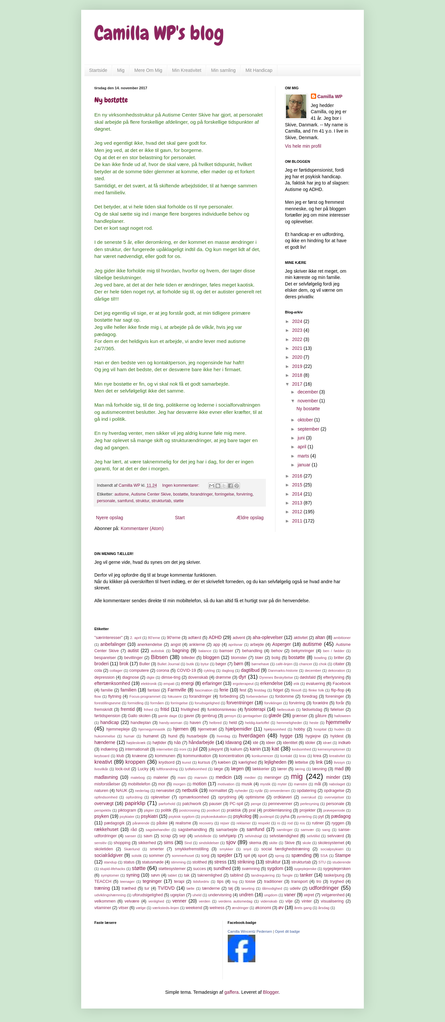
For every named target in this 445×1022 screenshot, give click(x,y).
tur (147, 888)
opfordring (134, 797)
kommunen (165, 756)
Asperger (281, 644)
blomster (239, 657)
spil (247, 855)
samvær (307, 830)
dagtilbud (250, 670)
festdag (260, 690)
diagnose (130, 677)
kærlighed (247, 762)
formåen (157, 703)
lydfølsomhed (196, 769)
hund (172, 736)
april (302, 446)
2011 (298, 520)
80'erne (154, 638)
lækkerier (260, 769)
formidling (136, 703)
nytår (259, 791)
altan (320, 637)
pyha (284, 816)
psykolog (242, 816)
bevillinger (133, 657)
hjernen (181, 729)
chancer (305, 664)
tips (220, 881)
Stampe (343, 855)
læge (218, 769)
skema (255, 843)
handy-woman (170, 723)
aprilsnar (235, 645)
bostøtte (180, 494)
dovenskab (198, 677)
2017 (298, 384)
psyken (101, 816)
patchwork (191, 803)
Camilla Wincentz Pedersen (250, 931)
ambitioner (342, 638)
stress (220, 861)
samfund (125, 501)
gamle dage (167, 716)
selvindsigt (253, 836)
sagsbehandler (158, 830)
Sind (188, 843)
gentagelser (252, 716)
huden (339, 729)
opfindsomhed (105, 797)
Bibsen (159, 657)
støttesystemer (172, 868)
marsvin (200, 777)
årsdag (323, 908)
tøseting (247, 888)
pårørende (141, 823)
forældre (320, 703)
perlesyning (309, 804)
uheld (197, 895)
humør (129, 736)
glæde (275, 715)
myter (282, 784)
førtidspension (107, 715)
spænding (302, 855)
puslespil (267, 817)
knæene (139, 756)
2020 (298, 357)
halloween (342, 716)
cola (98, 670)
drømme (223, 677)
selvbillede (202, 836)
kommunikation (197, 756)
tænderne (211, 888)
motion (199, 783)
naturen (101, 790)
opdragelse (334, 790)
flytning (114, 696)
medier (250, 777)
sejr (182, 836)
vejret (309, 895)
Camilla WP (329, 96)
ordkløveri (283, 797)
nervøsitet (165, 790)
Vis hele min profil (303, 146)
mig (297, 776)
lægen (237, 768)
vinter (307, 901)
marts (303, 455)
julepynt (215, 749)
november (308, 400)
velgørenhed (332, 895)
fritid (164, 709)
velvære (132, 901)
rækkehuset (106, 829)
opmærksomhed (194, 797)
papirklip (135, 803)
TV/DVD (166, 888)
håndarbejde (201, 742)
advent (239, 637)
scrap (166, 836)
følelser (337, 709)
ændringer (240, 908)
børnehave (260, 664)
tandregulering (263, 875)
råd (134, 829)
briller (339, 657)
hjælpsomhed (275, 729)
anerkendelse (149, 644)
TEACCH (102, 881)
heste (314, 723)
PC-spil (236, 803)
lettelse (301, 762)
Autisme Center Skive (151, 494)
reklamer (244, 823)
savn (148, 836)
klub (120, 756)
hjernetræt (207, 729)
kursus (204, 762)
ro (278, 823)
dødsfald (308, 677)
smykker (226, 849)
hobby (299, 729)
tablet (172, 875)
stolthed (199, 862)
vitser (124, 907)
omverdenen (279, 791)
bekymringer (303, 651)
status (129, 862)
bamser (226, 651)
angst (176, 644)
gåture (321, 715)
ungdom (270, 895)
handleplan (140, 722)
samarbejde (227, 829)
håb (177, 742)
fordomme (284, 696)
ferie (224, 689)
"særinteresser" (108, 637)
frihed (148, 710)
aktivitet (300, 637)
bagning (180, 650)
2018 (298, 375)
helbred (215, 723)
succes (199, 868)
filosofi (296, 690)
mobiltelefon (139, 784)
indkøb (344, 742)
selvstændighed (283, 836)
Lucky (143, 769)
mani (182, 777)
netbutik (190, 790)
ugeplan (177, 895)
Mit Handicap (259, 70)
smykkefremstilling (192, 849)
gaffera (231, 992)
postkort (213, 810)
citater (338, 664)
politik (166, 810)
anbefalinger (113, 644)
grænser (300, 715)
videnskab (269, 901)
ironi (182, 749)
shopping (122, 843)
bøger (221, 664)
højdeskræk (136, 743)
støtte (178, 501)
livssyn (339, 762)
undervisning (219, 895)
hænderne (104, 742)
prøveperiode (334, 810)
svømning (251, 868)
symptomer (110, 875)
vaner (289, 894)
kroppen (136, 762)
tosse (250, 881)
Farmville (177, 689)
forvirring (244, 494)
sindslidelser (209, 843)
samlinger (285, 830)
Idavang (233, 742)
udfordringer (324, 888)
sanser (130, 836)
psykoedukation (214, 817)
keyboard (101, 756)
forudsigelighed (207, 703)
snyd (247, 849)
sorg (205, 855)
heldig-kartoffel (257, 723)
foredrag (309, 696)
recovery (206, 823)
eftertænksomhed (112, 683)
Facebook (342, 683)
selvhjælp (227, 836)
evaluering (315, 683)
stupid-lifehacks (112, 869)
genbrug (209, 715)
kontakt (286, 756)
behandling (252, 651)
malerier (161, 777)
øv (281, 907)
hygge (286, 735)
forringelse (224, 494)
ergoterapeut (243, 684)
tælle (190, 888)
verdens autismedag (235, 901)
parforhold (167, 804)
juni (301, 437)
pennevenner (280, 803)
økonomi (263, 907)
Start (180, 517)
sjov (231, 842)
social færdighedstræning (285, 849)
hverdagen (252, 736)
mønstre (300, 784)
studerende (341, 862)
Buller (144, 664)
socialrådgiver (108, 855)
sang (326, 830)
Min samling (223, 70)
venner (179, 901)
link (319, 762)
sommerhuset (183, 856)
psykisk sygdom (182, 817)
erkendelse (271, 683)
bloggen (211, 657)
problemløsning (277, 810)
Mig (121, 70)
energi (187, 683)
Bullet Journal (168, 664)
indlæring (109, 749)
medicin (224, 777)
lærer (282, 769)
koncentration (231, 756)
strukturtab (161, 501)
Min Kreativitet (186, 70)
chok (323, 664)
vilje (289, 901)
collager (115, 670)
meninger (273, 777)
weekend (194, 907)
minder (333, 777)
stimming (178, 862)
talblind (236, 875)
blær (259, 657)
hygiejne (313, 736)
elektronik (149, 684)
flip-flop (337, 690)
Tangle (287, 875)
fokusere (175, 696)
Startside (98, 70)
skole (306, 843)
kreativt (103, 762)
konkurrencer (262, 756)
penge (256, 804)
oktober (305, 419)
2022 (298, 339)
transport (299, 881)
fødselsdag (312, 709)
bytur (205, 664)
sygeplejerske (305, 869)
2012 (298, 511)
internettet (164, 749)
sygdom (275, 868)
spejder (224, 855)
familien (128, 689)
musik (247, 784)
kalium (236, 749)
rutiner (318, 823)
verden (204, 901)
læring (300, 769)
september (308, 429)
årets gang (303, 908)
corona (162, 670)
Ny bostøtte (111, 100)
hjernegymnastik (151, 729)
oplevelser (160, 797)
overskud (308, 797)
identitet (290, 742)
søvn (155, 875)
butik (190, 664)
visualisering (332, 901)
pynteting (304, 817)
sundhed (222, 868)
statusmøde (153, 862)
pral (252, 810)
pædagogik (114, 823)
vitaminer (102, 907)
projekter (307, 810)
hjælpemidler (238, 729)
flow (97, 696)
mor (161, 784)
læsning (319, 769)
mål (317, 784)
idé (255, 742)
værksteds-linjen (165, 908)
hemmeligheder (289, 723)
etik (296, 684)
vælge (141, 908)
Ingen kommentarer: (181, 485)
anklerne (197, 644)
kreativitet (337, 756)
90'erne (173, 637)
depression (104, 677)
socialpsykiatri (331, 849)
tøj (230, 888)
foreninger (334, 696)
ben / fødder (333, 651)
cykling (209, 670)
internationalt (137, 749)
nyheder (241, 791)
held (233, 722)
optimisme (255, 797)
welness (217, 907)
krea (317, 756)
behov (276, 651)
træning (102, 888)
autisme (121, 494)
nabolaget (337, 784)
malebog (138, 777)
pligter (149, 810)
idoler (310, 742)
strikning (245, 861)
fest (243, 690)
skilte (273, 843)
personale (106, 501)
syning (132, 875)
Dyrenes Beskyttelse (276, 677)
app (216, 644)
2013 (298, 502)
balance (205, 651)
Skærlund (132, 849)
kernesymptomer (331, 749)
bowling (320, 658)
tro (318, 881)
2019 (298, 366)
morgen (179, 784)
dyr (242, 677)
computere (139, 670)
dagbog (228, 670)
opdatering (306, 790)
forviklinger (273, 703)
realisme (183, 823)
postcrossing (189, 810)
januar (304, 464)
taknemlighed (210, 875)
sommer (156, 855)
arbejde (257, 644)
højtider (159, 742)
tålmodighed (272, 888)
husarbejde (197, 736)
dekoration (336, 670)
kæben (224, 762)
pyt (321, 816)
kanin (255, 749)
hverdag (223, 736)
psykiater (127, 817)
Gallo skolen (139, 715)
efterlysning (333, 677)
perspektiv (102, 810)
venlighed (156, 901)
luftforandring (167, 769)
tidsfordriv (201, 882)
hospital (320, 729)
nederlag (142, 791)
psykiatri (149, 816)
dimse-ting (170, 677)
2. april (135, 638)
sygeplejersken (337, 868)
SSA (324, 856)
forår (340, 703)
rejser (224, 823)
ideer (270, 742)
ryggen (338, 823)
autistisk (157, 651)
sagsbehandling (192, 829)
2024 (298, 321)
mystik (265, 784)
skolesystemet (331, 843)
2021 (298, 348)
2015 (298, 484)
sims (168, 842)
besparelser (105, 657)
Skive (290, 843)
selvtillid (313, 836)
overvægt (103, 803)
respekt (264, 823)
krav (302, 756)
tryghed (337, 881)
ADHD (215, 637)
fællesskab (285, 710)
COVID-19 (186, 670)
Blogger (270, 992)
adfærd (194, 637)
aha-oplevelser (267, 637)
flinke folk (316, 690)
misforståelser (107, 784)
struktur (142, 501)
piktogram (127, 810)
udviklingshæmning (110, 895)
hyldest (336, 736)
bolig (275, 657)
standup (110, 862)
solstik (136, 856)
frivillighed (190, 709)
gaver (189, 715)
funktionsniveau (221, 709)
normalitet (218, 790)
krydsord (167, 762)
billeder (188, 657)
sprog (279, 856)
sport (262, 855)
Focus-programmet (145, 696)
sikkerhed (147, 843)
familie (107, 690)
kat (275, 749)
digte (150, 677)
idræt (327, 743)
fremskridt (103, 709)
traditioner (273, 881)
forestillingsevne (107, 703)
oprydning (227, 797)
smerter (157, 849)
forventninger (239, 702)
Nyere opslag (109, 517)
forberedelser (257, 696)
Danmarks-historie (283, 670)
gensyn (230, 716)
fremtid (128, 709)
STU (322, 862)
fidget (278, 690)
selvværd (335, 836)
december (308, 391)
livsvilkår (101, 769)
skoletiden (103, 849)
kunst (186, 762)
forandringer (201, 494)
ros (302, 823)
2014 (298, 494)
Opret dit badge (287, 931)
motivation (226, 784)
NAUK (122, 790)
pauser (215, 803)
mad (339, 768)
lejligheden (275, 762)
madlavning (106, 777)
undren (246, 894)
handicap (109, 722)
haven (195, 722)
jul (195, 749)
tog (235, 882)
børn (238, 663)
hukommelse (104, 736)
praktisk (234, 810)
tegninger (152, 881)
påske (162, 823)
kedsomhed (301, 749)
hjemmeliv (338, 722)
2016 (298, 476)
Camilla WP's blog (159, 33)
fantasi (154, 690)
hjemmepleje (118, 729)
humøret (151, 736)
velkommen (104, 901)
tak (187, 875)
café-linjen (284, 664)
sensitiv (100, 843)
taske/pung (334, 875)
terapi (179, 881)
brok (124, 663)
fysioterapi (255, 709)
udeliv (295, 888)
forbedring (229, 696)
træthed (129, 888)
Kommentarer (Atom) (142, 528)
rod (290, 823)
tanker (306, 875)
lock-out (122, 769)
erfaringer (212, 683)
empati (169, 684)
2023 (298, 330)
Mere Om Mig (148, 70)
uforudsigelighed (147, 895)
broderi (101, 663)
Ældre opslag (250, 517)
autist (133, 650)
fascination (204, 690)
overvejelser (334, 797)
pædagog (341, 816)
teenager (127, 882)
